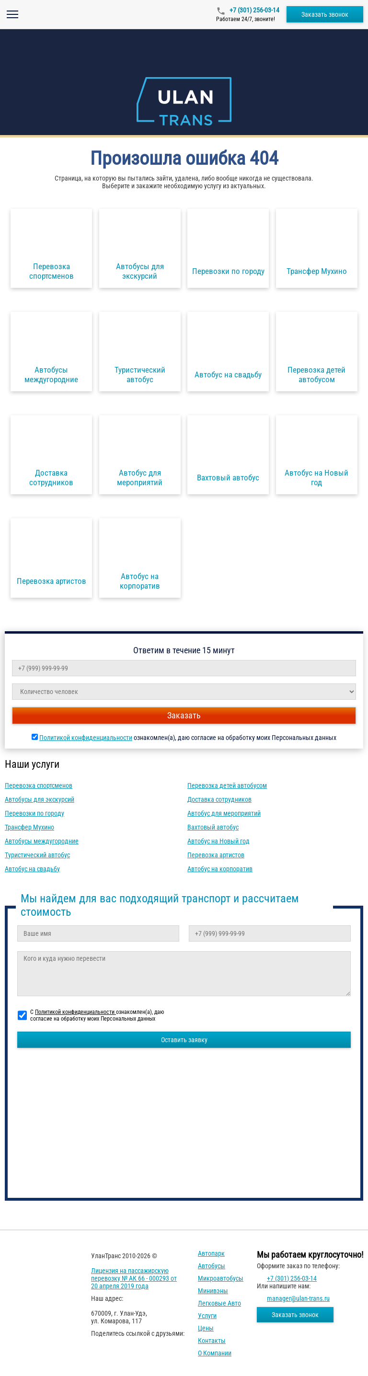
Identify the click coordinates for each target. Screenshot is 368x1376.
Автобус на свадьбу (32, 869)
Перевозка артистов (215, 855)
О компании (214, 1353)
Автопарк (211, 1253)
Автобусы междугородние (42, 841)
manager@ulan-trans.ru (298, 1298)
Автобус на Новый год (218, 841)
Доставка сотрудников (219, 799)
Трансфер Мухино (29, 827)
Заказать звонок (324, 14)
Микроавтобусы (220, 1278)
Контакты (212, 1340)
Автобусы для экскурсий (39, 799)
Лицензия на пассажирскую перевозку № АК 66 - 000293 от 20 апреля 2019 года (134, 1278)
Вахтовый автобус (213, 827)
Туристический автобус (37, 855)
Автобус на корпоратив (220, 869)
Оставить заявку (184, 1040)
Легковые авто (219, 1303)
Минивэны (213, 1291)
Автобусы (211, 1266)
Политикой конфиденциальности (85, 737)
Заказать (184, 715)
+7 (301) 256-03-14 (253, 10)
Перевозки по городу (34, 813)
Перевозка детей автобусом (227, 785)
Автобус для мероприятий (224, 813)
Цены (206, 1328)
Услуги (207, 1315)
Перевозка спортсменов (38, 785)
